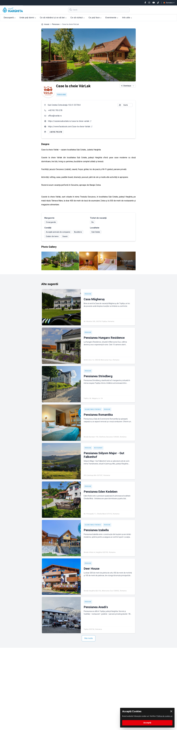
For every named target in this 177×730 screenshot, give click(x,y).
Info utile (127, 18)
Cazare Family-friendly (93, 409)
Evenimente (111, 18)
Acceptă (147, 723)
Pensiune (55, 24)
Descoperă (9, 18)
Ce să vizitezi (77, 18)
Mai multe (88, 638)
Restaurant (98, 448)
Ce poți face (94, 18)
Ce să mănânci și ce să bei (53, 18)
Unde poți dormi (27, 18)
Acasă (46, 24)
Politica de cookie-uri (164, 716)
